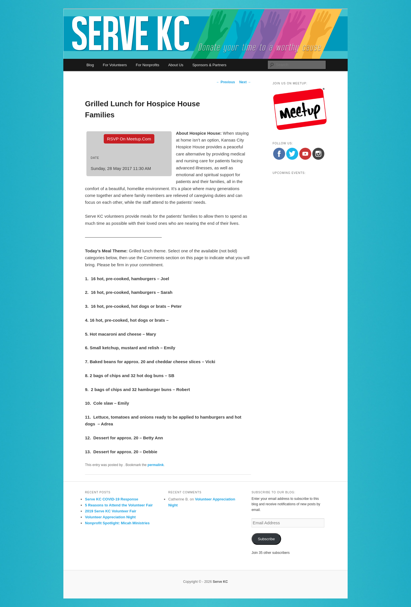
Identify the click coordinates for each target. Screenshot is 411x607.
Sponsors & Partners (209, 65)
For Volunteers (115, 65)
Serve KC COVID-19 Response (111, 499)
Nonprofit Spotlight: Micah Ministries (117, 523)
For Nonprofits (147, 65)
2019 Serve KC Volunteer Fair (110, 511)
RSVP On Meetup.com (129, 138)
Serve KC (220, 582)
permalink (156, 465)
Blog (90, 65)
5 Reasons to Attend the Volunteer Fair (119, 505)
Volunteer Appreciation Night (110, 517)
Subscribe (266, 539)
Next (245, 82)
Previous (225, 82)
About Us (175, 65)
